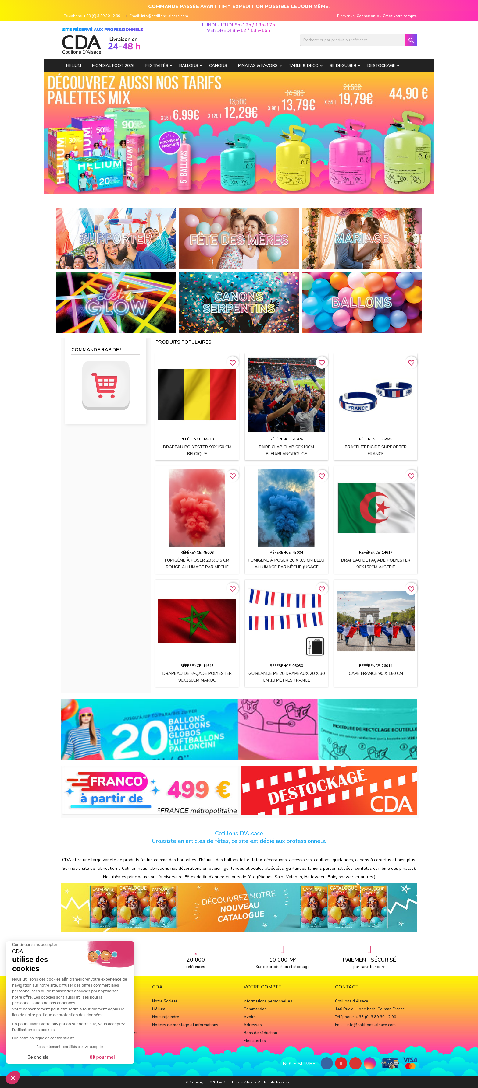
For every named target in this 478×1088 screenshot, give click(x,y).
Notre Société (165, 1001)
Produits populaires (183, 342)
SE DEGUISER (343, 65)
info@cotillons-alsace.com (164, 15)
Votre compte (262, 987)
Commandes (255, 1009)
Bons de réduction (260, 1033)
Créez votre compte (400, 15)
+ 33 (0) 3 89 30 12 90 (102, 15)
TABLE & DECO (304, 65)
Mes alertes (255, 1041)
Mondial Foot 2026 (113, 65)
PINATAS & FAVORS (258, 65)
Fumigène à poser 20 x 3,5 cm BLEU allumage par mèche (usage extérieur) (286, 567)
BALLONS (188, 65)
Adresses (253, 1025)
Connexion (366, 15)
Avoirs (250, 1017)
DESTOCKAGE (381, 65)
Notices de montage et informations (185, 1025)
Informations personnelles (268, 1001)
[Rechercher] (358, 40)
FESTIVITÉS (156, 65)
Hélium (158, 1009)
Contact (346, 987)
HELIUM (73, 65)
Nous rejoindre (165, 1017)
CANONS (218, 65)
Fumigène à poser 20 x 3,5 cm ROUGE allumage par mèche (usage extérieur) (197, 567)
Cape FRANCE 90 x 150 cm (376, 673)
